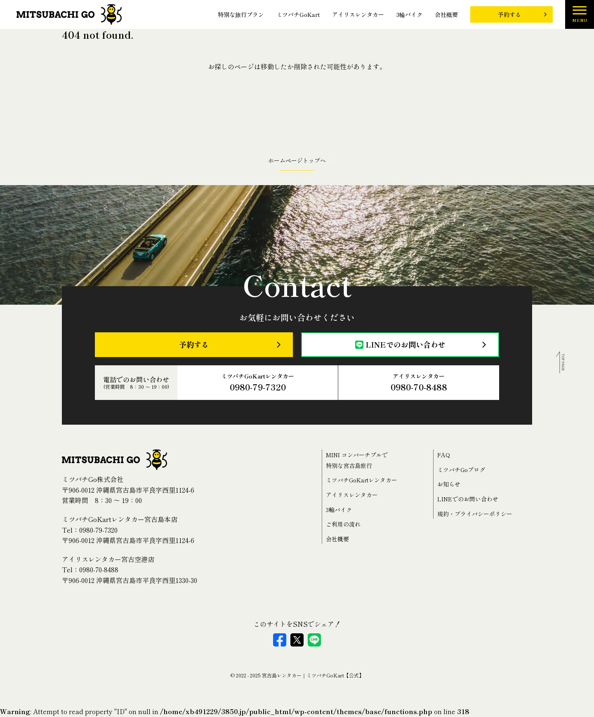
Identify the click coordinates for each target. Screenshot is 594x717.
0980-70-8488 (98, 569)
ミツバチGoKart (298, 14)
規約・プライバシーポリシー (474, 514)
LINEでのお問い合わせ (400, 344)
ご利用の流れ (343, 524)
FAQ (443, 455)
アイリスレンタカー (358, 14)
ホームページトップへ (297, 160)
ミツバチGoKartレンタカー (257, 383)
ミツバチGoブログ (461, 469)
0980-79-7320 (98, 530)
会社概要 (446, 14)
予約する (509, 14)
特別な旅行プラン (241, 14)
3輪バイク (409, 14)
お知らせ (448, 484)
